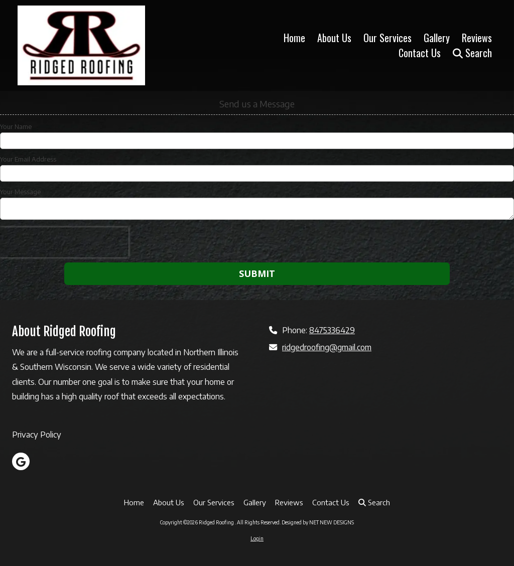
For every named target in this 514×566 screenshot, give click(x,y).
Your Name (16, 126)
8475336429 (332, 330)
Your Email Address (28, 159)
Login (257, 538)
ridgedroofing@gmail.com (326, 347)
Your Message (20, 192)
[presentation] (64, 242)
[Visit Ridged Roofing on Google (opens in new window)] (21, 461)
